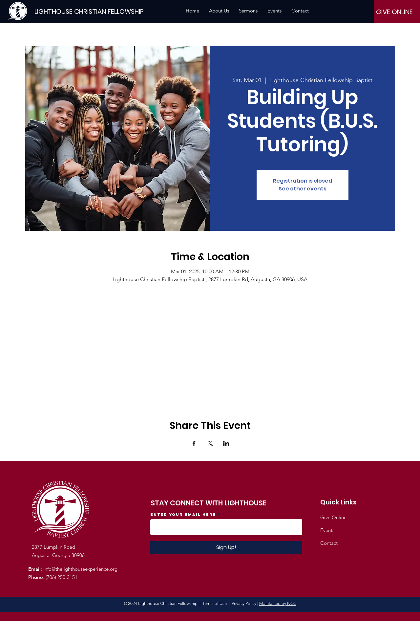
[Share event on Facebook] (194, 443)
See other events (302, 188)
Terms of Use (214, 603)
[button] (219, 10)
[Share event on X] (210, 443)
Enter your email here (183, 514)
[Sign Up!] (226, 547)
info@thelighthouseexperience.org (80, 569)
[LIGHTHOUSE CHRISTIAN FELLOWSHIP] (89, 11)
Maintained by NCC (277, 603)
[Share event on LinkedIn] (226, 443)
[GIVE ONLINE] (394, 11)
